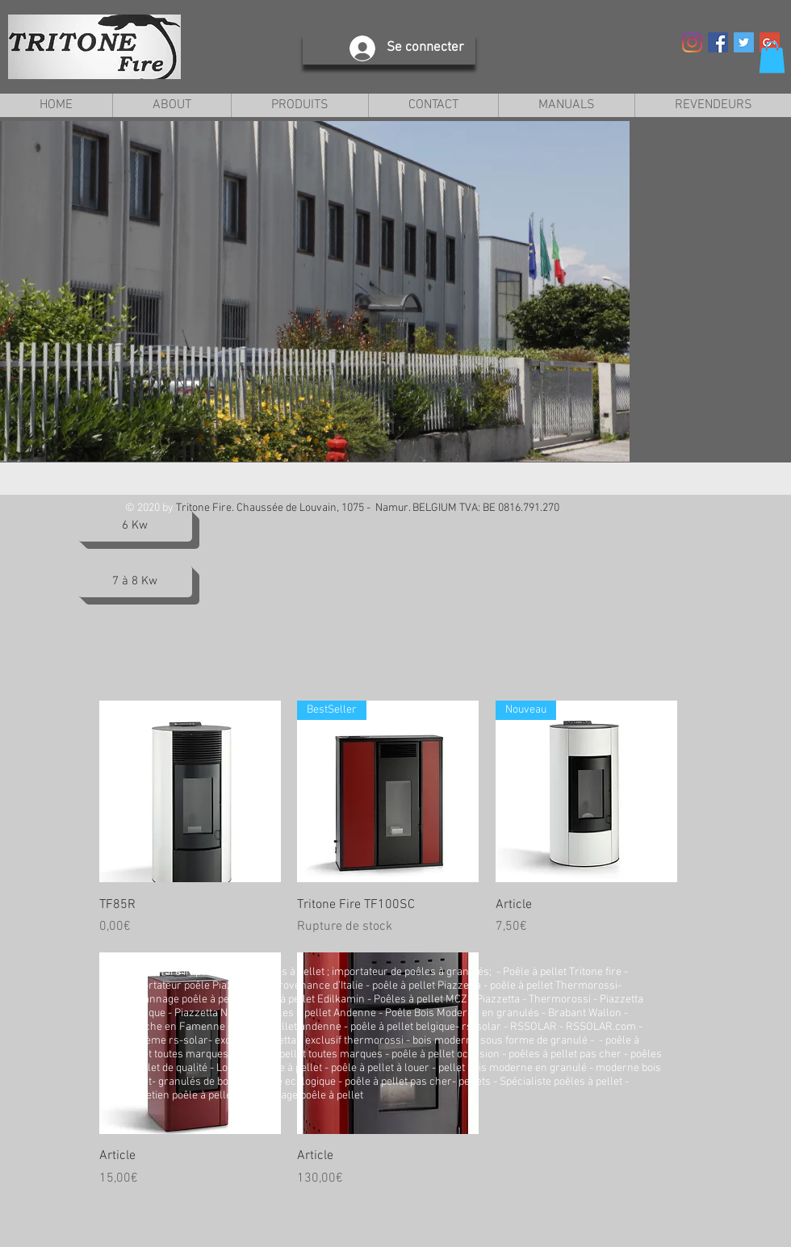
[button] (772, 57)
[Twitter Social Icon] (744, 42)
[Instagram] (692, 42)
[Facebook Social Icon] (718, 42)
